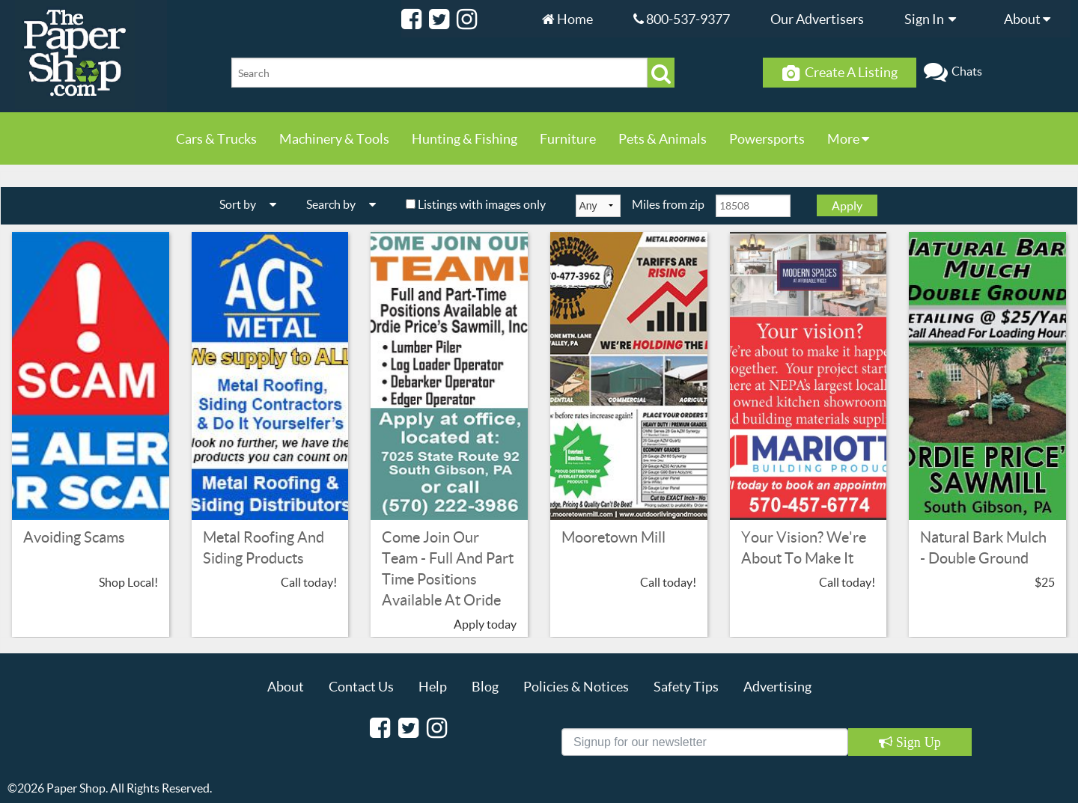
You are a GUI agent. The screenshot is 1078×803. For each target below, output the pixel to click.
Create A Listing (840, 73)
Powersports (767, 138)
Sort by (253, 204)
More (848, 138)
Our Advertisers (817, 18)
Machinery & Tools (334, 138)
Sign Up (916, 742)
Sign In (933, 18)
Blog (485, 686)
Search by (346, 204)
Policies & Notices (576, 686)
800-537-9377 (681, 18)
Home (567, 18)
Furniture (568, 138)
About (1031, 18)
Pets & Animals (662, 138)
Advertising (777, 686)
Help (432, 686)
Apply (847, 205)
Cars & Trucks (216, 138)
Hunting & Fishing (464, 138)
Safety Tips (686, 686)
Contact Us (361, 686)
